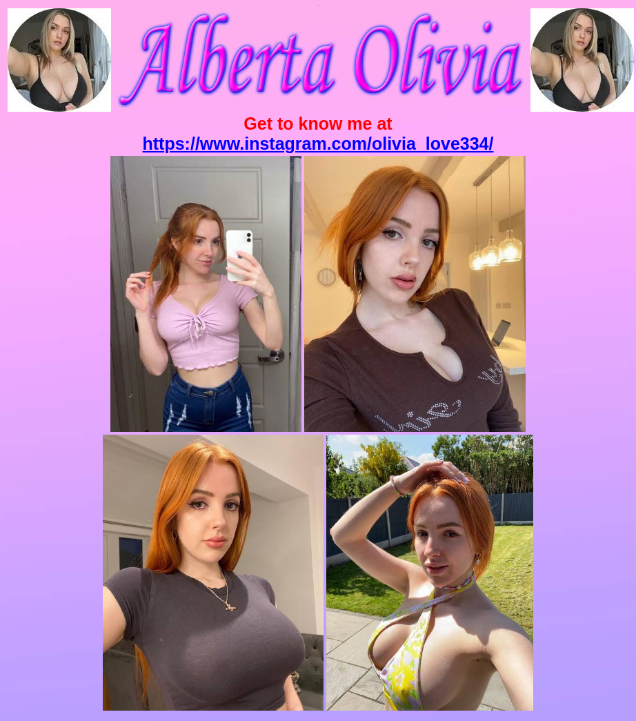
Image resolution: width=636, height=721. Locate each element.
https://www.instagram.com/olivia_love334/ (318, 143)
